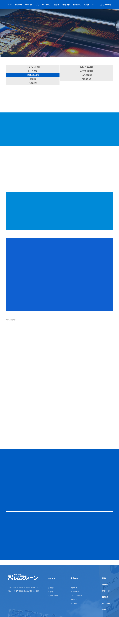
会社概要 (51, 588)
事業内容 (29, 5)
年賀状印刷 (32, 83)
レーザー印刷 (32, 71)
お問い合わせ (105, 5)
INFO (94, 5)
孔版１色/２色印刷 (86, 67)
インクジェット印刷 (33, 67)
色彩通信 (66, 5)
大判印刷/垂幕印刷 (86, 71)
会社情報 (18, 5)
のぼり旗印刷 (86, 79)
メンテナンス (75, 592)
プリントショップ (43, 5)
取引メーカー (106, 591)
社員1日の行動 (53, 596)
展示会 (56, 5)
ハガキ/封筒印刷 (86, 75)
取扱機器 (74, 588)
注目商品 (74, 599)
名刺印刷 (33, 79)
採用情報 (77, 5)
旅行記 (86, 5)
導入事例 (74, 603)
